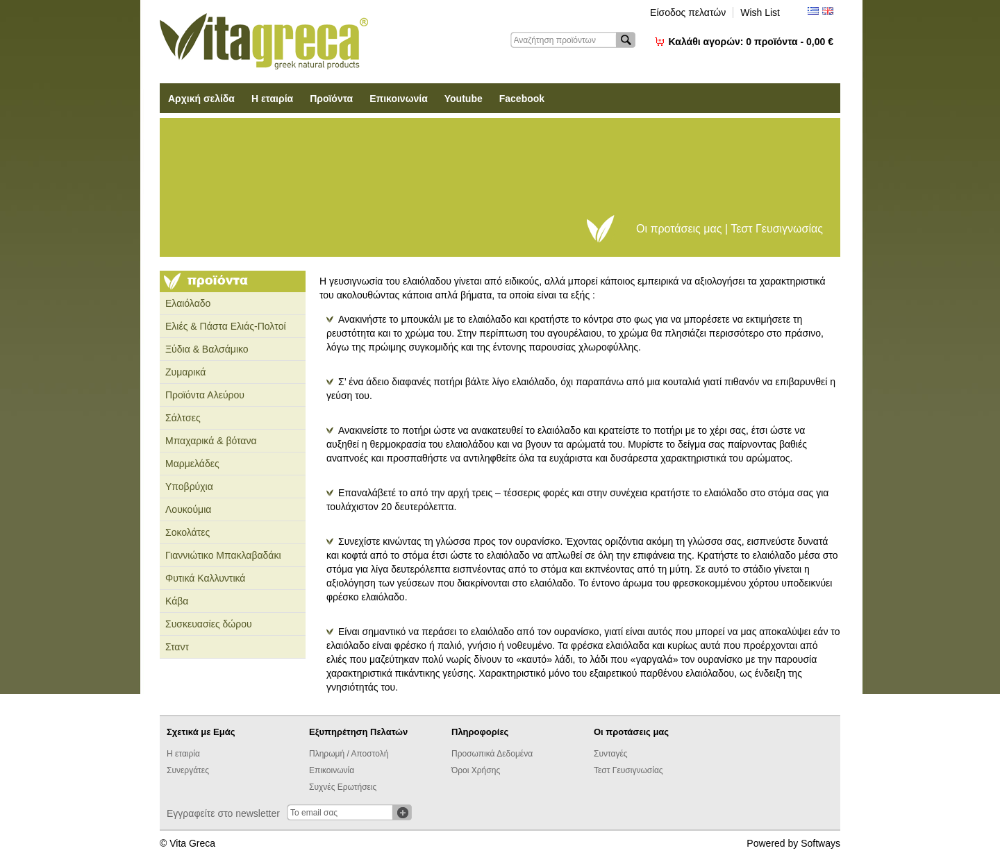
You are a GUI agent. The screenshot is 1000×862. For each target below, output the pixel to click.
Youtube (463, 98)
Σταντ (177, 646)
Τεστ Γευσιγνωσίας (628, 770)
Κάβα (176, 601)
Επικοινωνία (398, 98)
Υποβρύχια (189, 486)
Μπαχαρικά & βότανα (211, 440)
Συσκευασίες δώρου (208, 623)
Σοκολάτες (187, 532)
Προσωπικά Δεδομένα (492, 754)
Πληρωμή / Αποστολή (348, 754)
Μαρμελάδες (192, 463)
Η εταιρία (272, 98)
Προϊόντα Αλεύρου (204, 394)
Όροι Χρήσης (475, 770)
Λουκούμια (188, 509)
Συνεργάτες (188, 770)
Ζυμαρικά (185, 372)
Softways (820, 843)
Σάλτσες (183, 417)
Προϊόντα (331, 98)
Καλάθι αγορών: (751, 41)
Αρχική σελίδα (201, 98)
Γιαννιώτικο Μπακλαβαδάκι (223, 555)
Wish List (760, 12)
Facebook (521, 98)
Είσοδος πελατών (688, 12)
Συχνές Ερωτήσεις (342, 787)
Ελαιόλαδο (187, 303)
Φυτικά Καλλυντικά (205, 578)
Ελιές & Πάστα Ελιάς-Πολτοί (225, 326)
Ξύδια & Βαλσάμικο (207, 349)
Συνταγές (611, 754)
